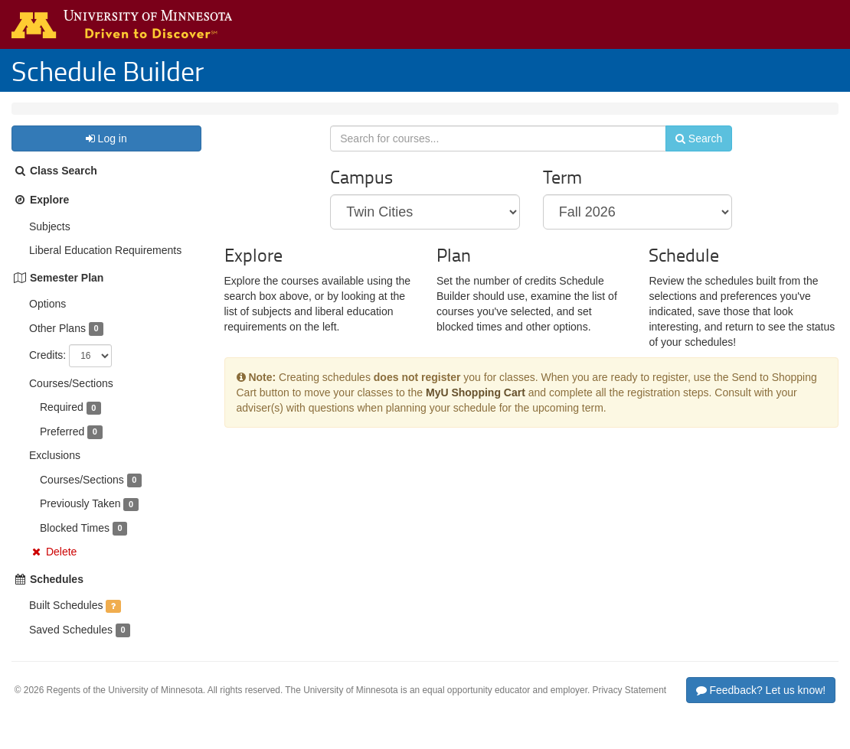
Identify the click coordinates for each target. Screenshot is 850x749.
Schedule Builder (107, 70)
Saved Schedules (71, 645)
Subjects (49, 242)
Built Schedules (66, 620)
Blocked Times (75, 543)
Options (47, 319)
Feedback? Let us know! (761, 705)
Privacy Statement (629, 705)
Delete (61, 567)
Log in (106, 154)
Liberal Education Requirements (105, 265)
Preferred (62, 447)
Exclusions (54, 470)
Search (689, 158)
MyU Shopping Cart (475, 417)
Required (61, 422)
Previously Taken (80, 519)
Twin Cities (49, 116)
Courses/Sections (71, 398)
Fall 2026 (113, 116)
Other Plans (57, 343)
